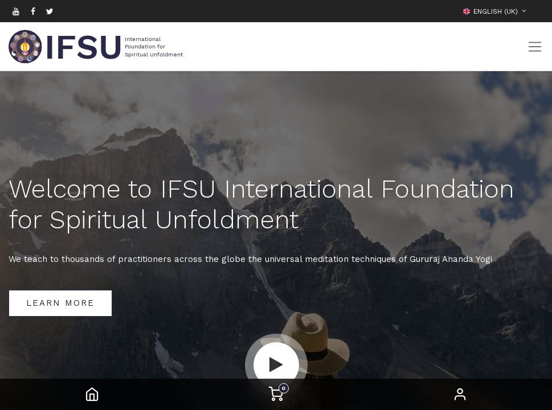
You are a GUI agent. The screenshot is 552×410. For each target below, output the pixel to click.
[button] (534, 10)
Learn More (60, 303)
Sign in (460, 394)
